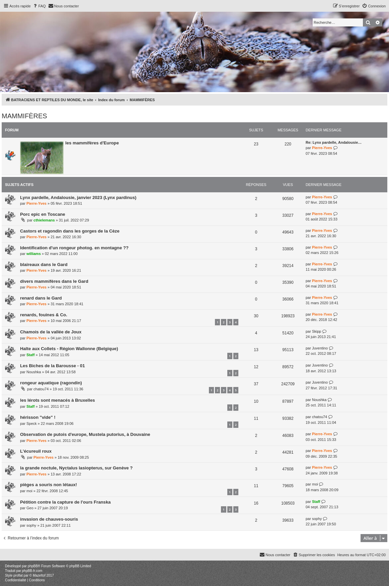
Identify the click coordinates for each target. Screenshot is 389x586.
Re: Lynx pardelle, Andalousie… (334, 142)
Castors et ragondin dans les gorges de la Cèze (70, 231)
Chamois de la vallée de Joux (50, 331)
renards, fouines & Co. (43, 314)
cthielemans (44, 220)
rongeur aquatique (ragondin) (51, 382)
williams (33, 254)
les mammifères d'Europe (92, 142)
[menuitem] (39, 6)
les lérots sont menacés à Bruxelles (57, 400)
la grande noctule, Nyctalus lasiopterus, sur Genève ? (76, 467)
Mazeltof (39, 575)
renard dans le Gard (41, 298)
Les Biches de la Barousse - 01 (52, 365)
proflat (18, 575)
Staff (30, 355)
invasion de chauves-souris (49, 519)
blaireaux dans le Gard (43, 264)
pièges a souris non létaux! (48, 484)
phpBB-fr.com (32, 571)
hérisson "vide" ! (38, 417)
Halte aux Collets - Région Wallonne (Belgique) (69, 348)
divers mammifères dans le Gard (54, 281)
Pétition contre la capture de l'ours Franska (65, 502)
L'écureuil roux (36, 451)
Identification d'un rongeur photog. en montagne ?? (74, 247)
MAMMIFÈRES (24, 116)
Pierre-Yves (322, 148)
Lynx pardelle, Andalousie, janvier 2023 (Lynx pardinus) (78, 197)
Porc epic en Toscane (42, 214)
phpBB (33, 566)
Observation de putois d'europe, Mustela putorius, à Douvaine (85, 434)
